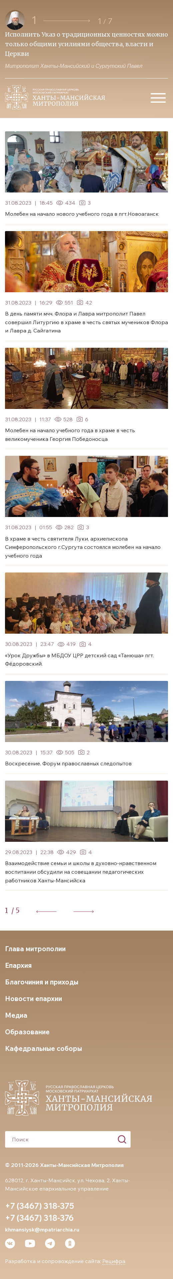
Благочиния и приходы (41, 982)
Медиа (16, 1015)
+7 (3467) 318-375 (39, 1206)
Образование (27, 1032)
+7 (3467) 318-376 (39, 1218)
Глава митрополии (35, 949)
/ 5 (15, 910)
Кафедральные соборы (43, 1048)
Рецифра (113, 1261)
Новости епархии (33, 998)
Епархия (18, 965)
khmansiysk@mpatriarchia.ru (42, 1229)
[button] (66, 21)
